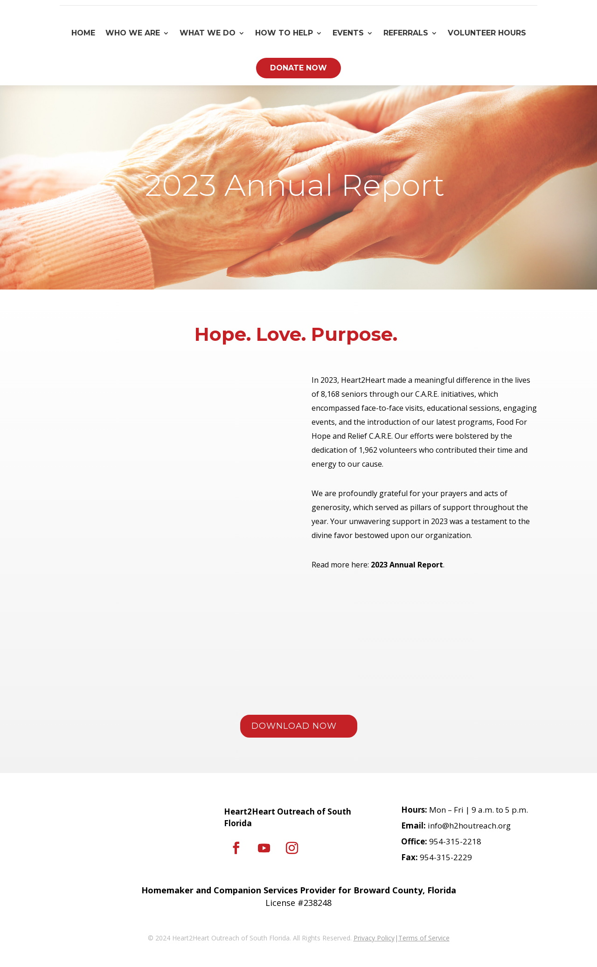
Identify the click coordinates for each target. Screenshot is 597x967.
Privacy (364, 937)
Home (83, 32)
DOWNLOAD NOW (294, 726)
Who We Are (132, 32)
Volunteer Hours (487, 32)
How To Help (284, 32)
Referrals (405, 32)
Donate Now (298, 67)
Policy (385, 937)
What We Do (208, 32)
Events (348, 32)
